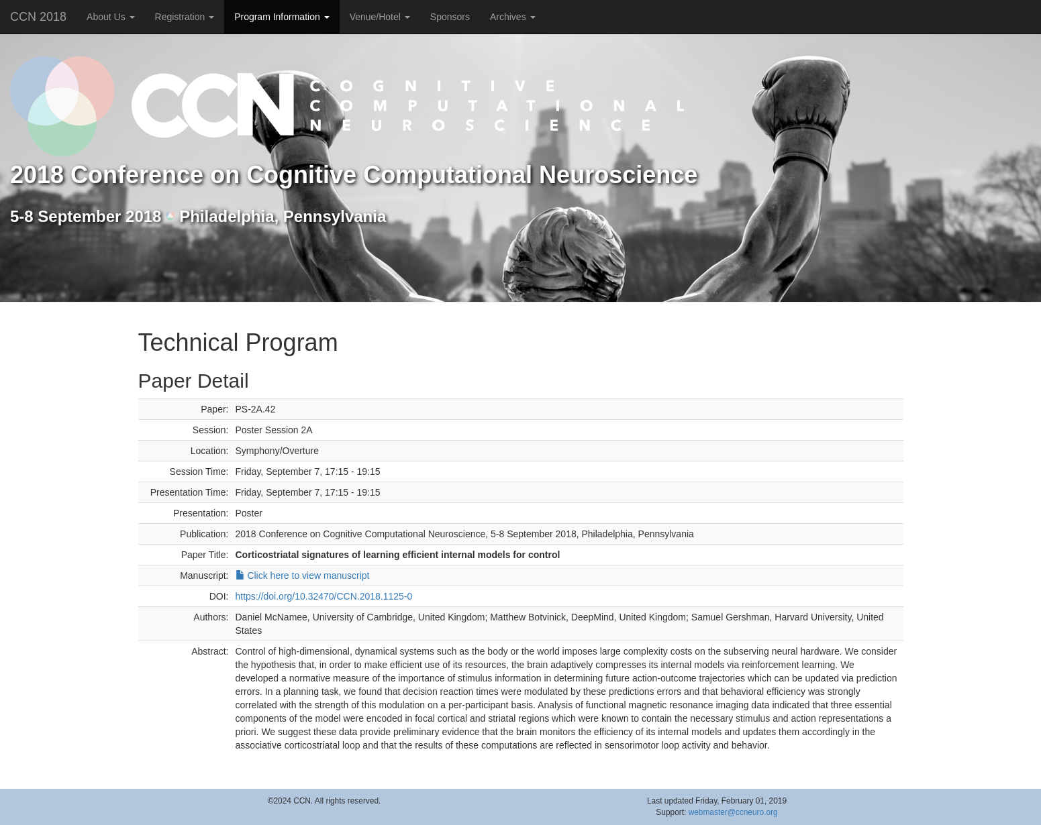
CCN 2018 (38, 16)
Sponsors (450, 16)
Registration (185, 16)
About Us (110, 16)
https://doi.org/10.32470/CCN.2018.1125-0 (324, 596)
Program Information (282, 16)
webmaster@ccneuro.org (733, 812)
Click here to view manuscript (303, 575)
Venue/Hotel (380, 16)
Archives (513, 16)
